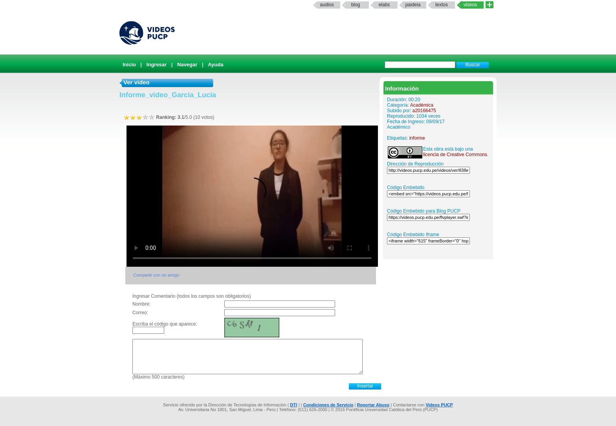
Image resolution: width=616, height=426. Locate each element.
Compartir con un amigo (156, 275)
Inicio (129, 64)
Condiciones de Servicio (328, 404)
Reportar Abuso (373, 404)
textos (441, 4)
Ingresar (157, 64)
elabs (384, 4)
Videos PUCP (439, 404)
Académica (421, 105)
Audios (327, 4)
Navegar (187, 64)
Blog (355, 4)
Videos (470, 4)
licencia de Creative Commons (455, 154)
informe (417, 138)
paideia (413, 4)
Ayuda (215, 64)
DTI (293, 404)
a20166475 (424, 110)
